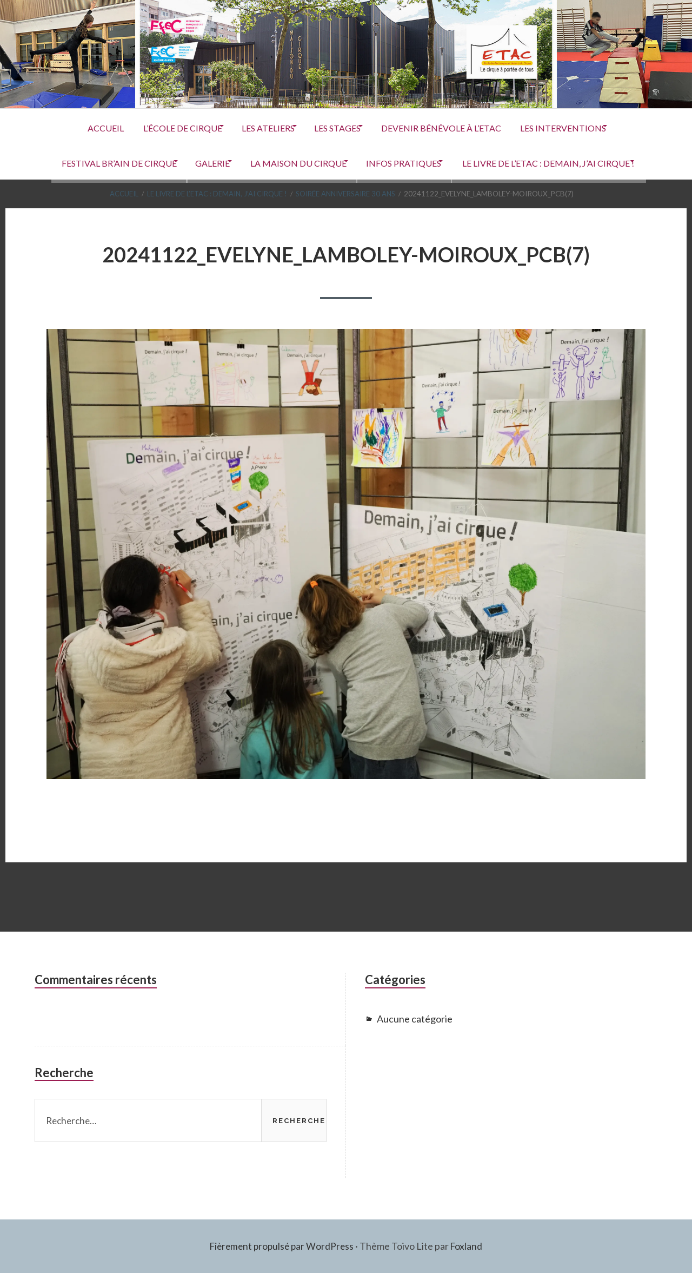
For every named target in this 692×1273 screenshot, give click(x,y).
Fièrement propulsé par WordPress (281, 1246)
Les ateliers (262, 126)
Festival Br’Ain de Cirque (99, 161)
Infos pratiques (411, 161)
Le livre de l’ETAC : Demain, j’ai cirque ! (563, 161)
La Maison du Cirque (297, 161)
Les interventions (584, 126)
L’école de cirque (168, 126)
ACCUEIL (83, 126)
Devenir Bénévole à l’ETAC (453, 126)
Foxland (469, 1246)
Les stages (341, 126)
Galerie (202, 161)
